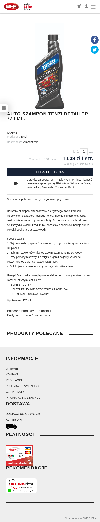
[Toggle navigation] (93, 7)
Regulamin (14, 380)
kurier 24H (14, 419)
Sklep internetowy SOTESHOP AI (81, 518)
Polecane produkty (20, 311)
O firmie (12, 368)
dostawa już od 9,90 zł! (23, 413)
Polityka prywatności (22, 386)
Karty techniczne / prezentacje (28, 315)
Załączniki (44, 311)
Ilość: (76, 151)
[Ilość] (84, 151)
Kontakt (12, 374)
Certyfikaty (15, 391)
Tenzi (24, 136)
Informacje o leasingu (23, 397)
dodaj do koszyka (50, 172)
